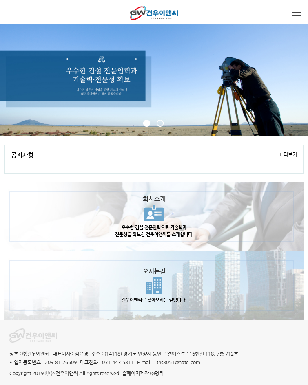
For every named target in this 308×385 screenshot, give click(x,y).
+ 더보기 (288, 154)
